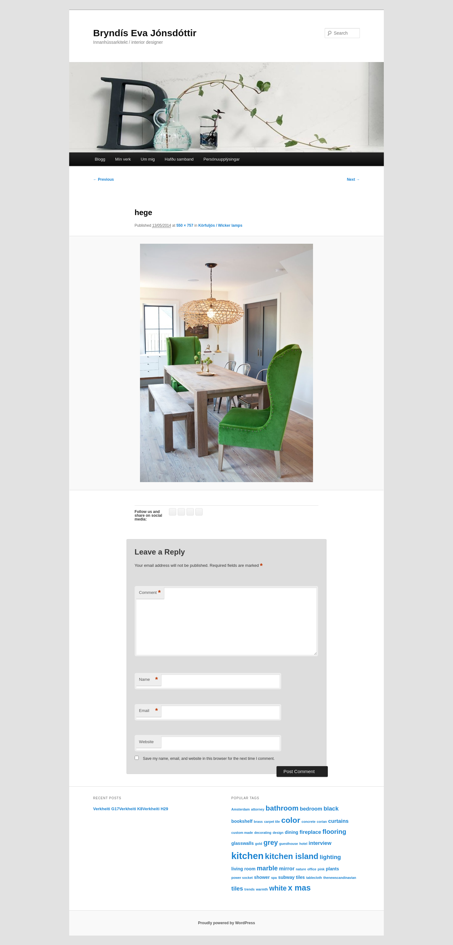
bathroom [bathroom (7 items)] (282, 808)
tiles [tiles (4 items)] (237, 888)
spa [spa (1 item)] (274, 878)
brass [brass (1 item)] (258, 821)
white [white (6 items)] (278, 888)
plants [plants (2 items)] (332, 868)
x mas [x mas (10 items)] (299, 887)
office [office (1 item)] (311, 869)
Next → (353, 179)
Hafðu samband (179, 159)
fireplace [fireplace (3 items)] (310, 832)
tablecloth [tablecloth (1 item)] (314, 878)
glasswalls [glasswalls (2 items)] (242, 843)
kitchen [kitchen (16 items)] (247, 856)
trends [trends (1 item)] (249, 889)
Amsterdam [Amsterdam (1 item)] (240, 809)
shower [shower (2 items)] (262, 877)
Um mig (148, 159)
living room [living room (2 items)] (243, 868)
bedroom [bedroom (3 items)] (311, 809)
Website (146, 741)
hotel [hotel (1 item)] (303, 843)
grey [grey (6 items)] (270, 842)
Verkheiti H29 (155, 808)
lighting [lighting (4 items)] (330, 857)
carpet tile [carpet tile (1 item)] (272, 821)
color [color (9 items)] (290, 820)
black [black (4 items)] (331, 808)
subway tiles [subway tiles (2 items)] (291, 877)
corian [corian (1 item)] (322, 821)
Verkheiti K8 (130, 808)
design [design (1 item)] (278, 832)
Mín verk (123, 159)
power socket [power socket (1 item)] (242, 878)
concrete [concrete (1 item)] (309, 821)
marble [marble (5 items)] (267, 868)
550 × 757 (184, 225)
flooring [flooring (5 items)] (334, 831)
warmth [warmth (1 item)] (262, 889)
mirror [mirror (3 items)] (286, 869)
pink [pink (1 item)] (321, 869)
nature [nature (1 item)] (301, 869)
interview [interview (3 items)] (320, 843)
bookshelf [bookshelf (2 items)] (241, 821)
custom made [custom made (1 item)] (242, 832)
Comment (150, 592)
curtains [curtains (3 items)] (338, 821)
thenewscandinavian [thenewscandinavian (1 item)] (339, 878)
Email (148, 710)
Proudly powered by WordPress (226, 923)
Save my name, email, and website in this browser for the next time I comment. (209, 758)
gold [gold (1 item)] (258, 843)
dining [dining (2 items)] (291, 832)
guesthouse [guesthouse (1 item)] (288, 843)
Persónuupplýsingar (222, 159)
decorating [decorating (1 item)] (262, 832)
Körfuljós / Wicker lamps (220, 225)
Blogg (100, 159)
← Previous (103, 179)
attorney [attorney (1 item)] (257, 809)
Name (148, 679)
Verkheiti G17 (106, 808)
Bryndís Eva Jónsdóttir (144, 33)
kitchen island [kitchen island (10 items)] (291, 856)
